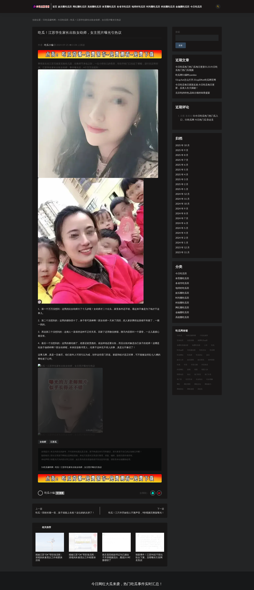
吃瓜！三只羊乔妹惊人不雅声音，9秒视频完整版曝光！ (136, 444)
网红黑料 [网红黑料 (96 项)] (187, 384)
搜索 (177, 31)
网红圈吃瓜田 (182, 307)
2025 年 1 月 (181, 189)
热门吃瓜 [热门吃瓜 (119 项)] (197, 374)
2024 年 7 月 (181, 218)
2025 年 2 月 (181, 184)
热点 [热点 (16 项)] (188, 374)
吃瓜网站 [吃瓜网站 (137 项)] (180, 355)
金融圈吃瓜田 (182, 312)
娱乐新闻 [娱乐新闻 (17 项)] (190, 360)
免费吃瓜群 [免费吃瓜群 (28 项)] (196, 345)
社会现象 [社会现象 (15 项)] (209, 379)
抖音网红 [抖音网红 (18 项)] (180, 369)
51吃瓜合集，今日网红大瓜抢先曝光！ (150, 525)
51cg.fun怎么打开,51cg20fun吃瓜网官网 (195, 79)
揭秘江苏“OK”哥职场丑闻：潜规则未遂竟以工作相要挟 (82, 487)
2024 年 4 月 (181, 232)
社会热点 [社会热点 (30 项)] (199, 379)
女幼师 (43, 373)
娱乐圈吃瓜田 (182, 292)
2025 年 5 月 (181, 169)
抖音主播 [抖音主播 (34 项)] (194, 365)
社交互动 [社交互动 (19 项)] (189, 379)
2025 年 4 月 (181, 174)
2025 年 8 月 (181, 155)
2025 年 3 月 (181, 179)
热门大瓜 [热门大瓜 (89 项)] (208, 374)
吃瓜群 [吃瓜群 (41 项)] (189, 355)
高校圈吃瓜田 (182, 317)
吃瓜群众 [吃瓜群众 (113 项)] (199, 355)
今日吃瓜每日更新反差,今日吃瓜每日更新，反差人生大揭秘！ (194, 86)
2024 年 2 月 (181, 237)
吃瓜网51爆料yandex (185, 74)
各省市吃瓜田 (182, 283)
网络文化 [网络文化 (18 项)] (197, 384)
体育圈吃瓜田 (182, 278)
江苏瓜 (53, 373)
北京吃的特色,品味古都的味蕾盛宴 (192, 92)
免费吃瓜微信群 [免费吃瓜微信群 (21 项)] (182, 345)
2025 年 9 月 (181, 150)
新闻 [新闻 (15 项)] (188, 369)
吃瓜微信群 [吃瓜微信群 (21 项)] (191, 350)
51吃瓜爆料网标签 (90, 564)
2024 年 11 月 (182, 198)
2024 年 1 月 (181, 242)
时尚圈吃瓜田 (182, 297)
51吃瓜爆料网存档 (90, 559)
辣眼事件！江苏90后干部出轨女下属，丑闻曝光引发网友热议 (149, 489)
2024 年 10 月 (182, 203)
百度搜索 (117, 559)
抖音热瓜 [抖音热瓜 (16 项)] (205, 365)
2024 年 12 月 (182, 194)
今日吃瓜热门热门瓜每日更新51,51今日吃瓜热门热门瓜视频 (196, 68)
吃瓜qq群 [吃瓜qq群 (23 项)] (180, 350)
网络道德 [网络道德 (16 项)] (190, 389)
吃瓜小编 (48, 44)
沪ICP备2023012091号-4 (149, 588)
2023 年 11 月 (182, 252)
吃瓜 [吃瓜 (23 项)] (212, 345)
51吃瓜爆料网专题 (90, 553)
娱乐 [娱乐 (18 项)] (208, 355)
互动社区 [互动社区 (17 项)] (180, 340)
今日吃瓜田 (63, 19)
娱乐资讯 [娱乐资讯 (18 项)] (201, 360)
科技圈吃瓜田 (182, 302)
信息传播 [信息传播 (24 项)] (190, 340)
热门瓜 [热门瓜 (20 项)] (179, 379)
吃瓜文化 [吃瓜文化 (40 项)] (202, 350)
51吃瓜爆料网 (49, 19)
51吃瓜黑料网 (120, 564)
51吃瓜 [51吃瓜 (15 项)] (179, 335)
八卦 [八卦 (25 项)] (205, 345)
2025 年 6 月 (181, 164)
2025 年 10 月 (182, 145)
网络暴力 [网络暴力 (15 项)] (208, 384)
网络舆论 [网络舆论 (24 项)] (180, 389)
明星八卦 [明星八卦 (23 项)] (205, 369)
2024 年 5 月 (181, 228)
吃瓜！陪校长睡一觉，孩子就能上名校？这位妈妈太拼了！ (64, 444)
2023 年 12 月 (182, 247)
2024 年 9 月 (181, 208)
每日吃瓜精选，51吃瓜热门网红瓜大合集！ (105, 525)
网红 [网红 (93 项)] (178, 384)
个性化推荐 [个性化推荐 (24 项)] (204, 335)
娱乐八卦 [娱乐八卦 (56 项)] (180, 360)
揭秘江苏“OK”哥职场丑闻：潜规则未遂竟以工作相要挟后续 (49, 489)
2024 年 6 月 (181, 223)
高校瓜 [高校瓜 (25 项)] (200, 389)
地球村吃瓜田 (182, 288)
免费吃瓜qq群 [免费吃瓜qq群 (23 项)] (203, 340)
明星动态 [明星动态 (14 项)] (180, 374)
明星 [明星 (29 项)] (196, 369)
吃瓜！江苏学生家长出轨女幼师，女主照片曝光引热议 (79, 32)
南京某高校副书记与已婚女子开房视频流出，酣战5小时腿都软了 (116, 489)
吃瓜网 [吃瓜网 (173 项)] (212, 350)
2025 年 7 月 (181, 159)
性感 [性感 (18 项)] (178, 365)
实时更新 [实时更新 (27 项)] (211, 360)
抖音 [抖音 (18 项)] (185, 365)
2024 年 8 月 (181, 213)
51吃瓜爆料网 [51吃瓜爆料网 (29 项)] (191, 335)
